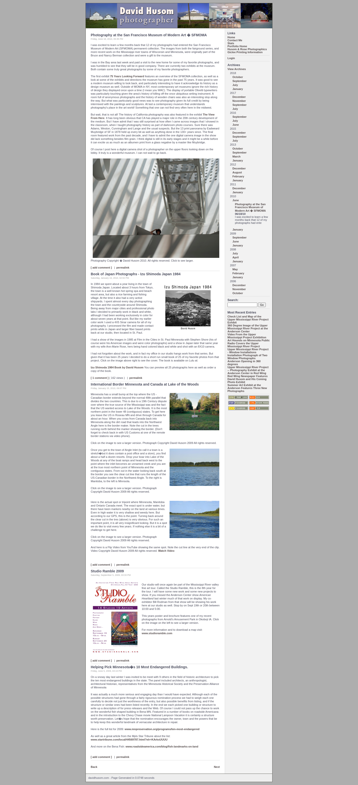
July (235, 84)
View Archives (236, 69)
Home (231, 37)
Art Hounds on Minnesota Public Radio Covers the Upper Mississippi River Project (248, 343)
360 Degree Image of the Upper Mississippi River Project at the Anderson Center (247, 328)
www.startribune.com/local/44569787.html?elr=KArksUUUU (129, 739)
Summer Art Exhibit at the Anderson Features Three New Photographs (247, 388)
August (237, 172)
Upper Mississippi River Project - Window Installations (247, 351)
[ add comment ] (101, 267)
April (235, 257)
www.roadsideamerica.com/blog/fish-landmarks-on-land (162, 746)
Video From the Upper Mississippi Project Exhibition (246, 336)
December (239, 96)
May (235, 269)
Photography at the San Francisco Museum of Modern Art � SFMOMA (250, 207)
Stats (230, 43)
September (239, 80)
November (239, 100)
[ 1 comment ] (100, 377)
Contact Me (234, 40)
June (235, 124)
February (238, 176)
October (237, 77)
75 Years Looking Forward (127, 76)
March (236, 156)
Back (94, 766)
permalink (122, 267)
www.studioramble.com (157, 633)
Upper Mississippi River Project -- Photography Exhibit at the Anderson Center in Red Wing (247, 370)
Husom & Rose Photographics (247, 49)
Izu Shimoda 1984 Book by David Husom (117, 367)
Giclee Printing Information (245, 52)
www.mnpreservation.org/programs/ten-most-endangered (162, 729)
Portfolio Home (237, 46)
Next (217, 766)
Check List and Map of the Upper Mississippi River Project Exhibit (247, 319)
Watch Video (166, 550)
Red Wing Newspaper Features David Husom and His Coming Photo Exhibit (247, 379)
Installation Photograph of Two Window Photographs (247, 357)
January (237, 88)
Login (231, 58)
